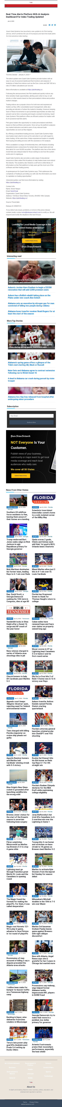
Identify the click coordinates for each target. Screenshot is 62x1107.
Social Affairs (48, 1067)
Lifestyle (30, 1074)
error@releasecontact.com (31, 212)
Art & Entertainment (12, 1063)
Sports (48, 1072)
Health (30, 1069)
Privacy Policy (34, 1102)
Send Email (14, 191)
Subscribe (31, 422)
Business (12, 1067)
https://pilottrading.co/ (19, 198)
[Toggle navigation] (6, 5)
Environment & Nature (12, 1073)
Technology (48, 1076)
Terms (25, 1102)
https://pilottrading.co (35, 90)
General (12, 1078)
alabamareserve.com (27, 1104)
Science (48, 1063)
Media (30, 1078)
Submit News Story (31, 241)
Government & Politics (30, 1064)
